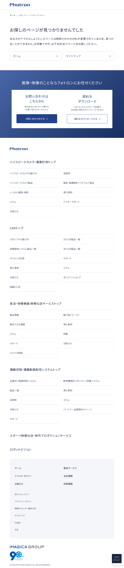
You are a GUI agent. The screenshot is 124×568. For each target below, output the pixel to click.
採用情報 (68, 483)
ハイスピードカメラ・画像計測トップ (33, 162)
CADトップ (16, 228)
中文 (17, 529)
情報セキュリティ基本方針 (25, 508)
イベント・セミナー (23, 475)
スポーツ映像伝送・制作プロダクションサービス (40, 435)
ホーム (12, 15)
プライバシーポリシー (23, 501)
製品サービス (70, 468)
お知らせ (19, 483)
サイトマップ (20, 515)
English (18, 522)
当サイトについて (22, 494)
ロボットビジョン (20, 449)
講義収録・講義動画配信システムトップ (35, 369)
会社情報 (68, 475)
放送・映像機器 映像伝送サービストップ (36, 303)
